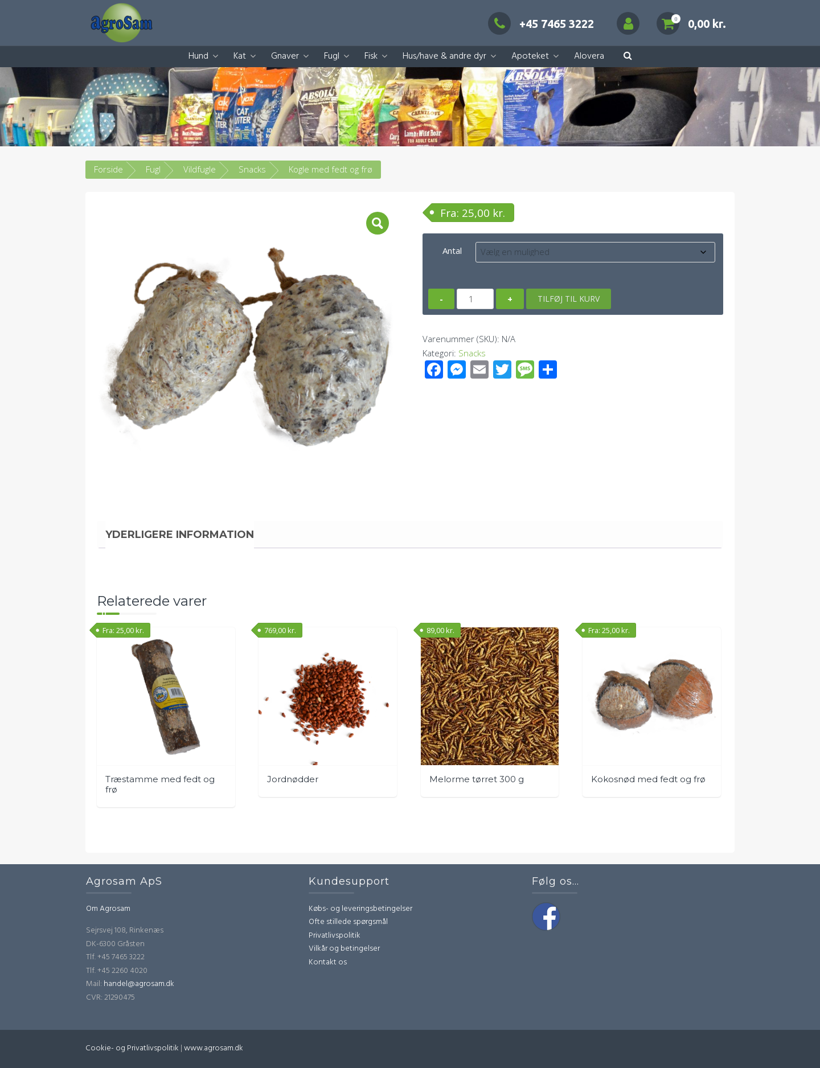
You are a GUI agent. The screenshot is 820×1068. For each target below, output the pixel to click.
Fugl (331, 56)
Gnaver (285, 56)
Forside (108, 169)
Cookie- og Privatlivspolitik (132, 1048)
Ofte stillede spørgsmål (348, 922)
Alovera (589, 56)
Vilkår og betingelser (344, 948)
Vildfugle (199, 169)
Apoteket (530, 56)
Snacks (252, 169)
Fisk (371, 56)
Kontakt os (328, 962)
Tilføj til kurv (569, 298)
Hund (198, 56)
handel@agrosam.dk (139, 984)
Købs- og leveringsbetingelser (360, 908)
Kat (239, 56)
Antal (452, 250)
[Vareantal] (475, 299)
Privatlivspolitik (334, 935)
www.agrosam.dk (213, 1048)
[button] (628, 56)
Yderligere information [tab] (179, 534)
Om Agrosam (108, 908)
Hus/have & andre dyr (444, 56)
